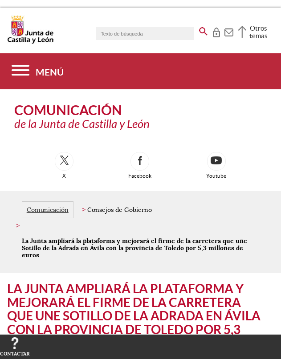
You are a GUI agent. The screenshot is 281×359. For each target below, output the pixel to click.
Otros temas (258, 32)
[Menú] (37, 71)
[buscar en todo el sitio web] (203, 30)
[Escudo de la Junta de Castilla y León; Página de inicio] (30, 41)
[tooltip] (216, 31)
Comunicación (48, 210)
